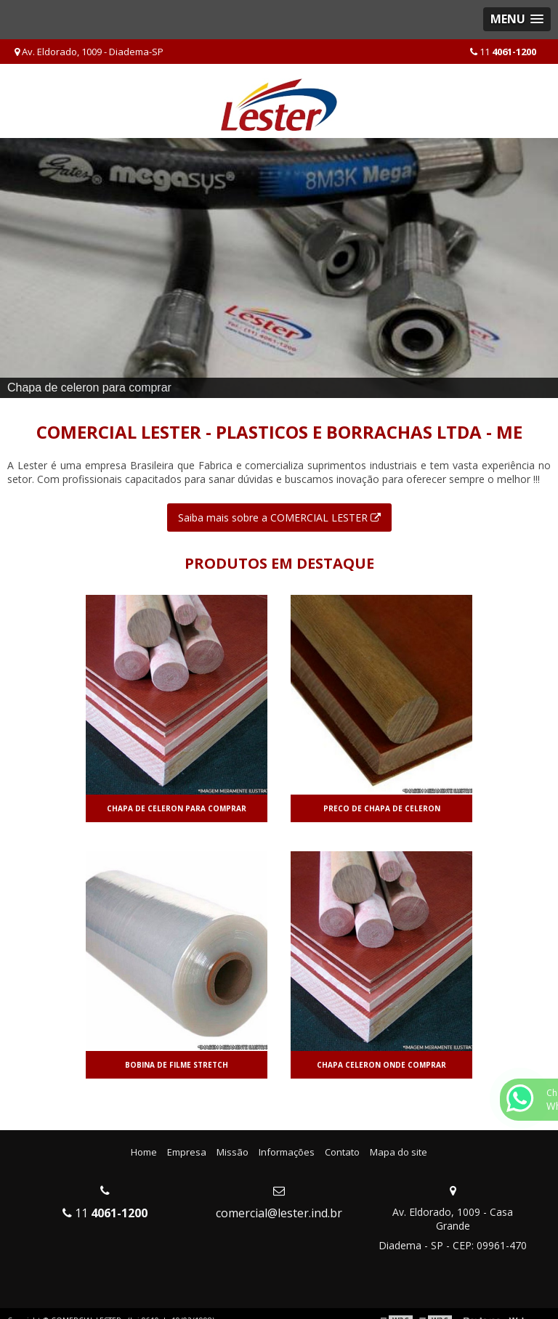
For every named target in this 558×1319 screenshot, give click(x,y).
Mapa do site (398, 1151)
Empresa (186, 1151)
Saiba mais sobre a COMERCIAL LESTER (279, 517)
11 (503, 51)
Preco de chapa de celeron (381, 808)
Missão (232, 1151)
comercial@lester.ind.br (279, 1213)
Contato (342, 1151)
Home (144, 1151)
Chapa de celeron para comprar (176, 808)
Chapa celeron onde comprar (381, 1065)
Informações (287, 1151)
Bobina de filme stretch (176, 1065)
